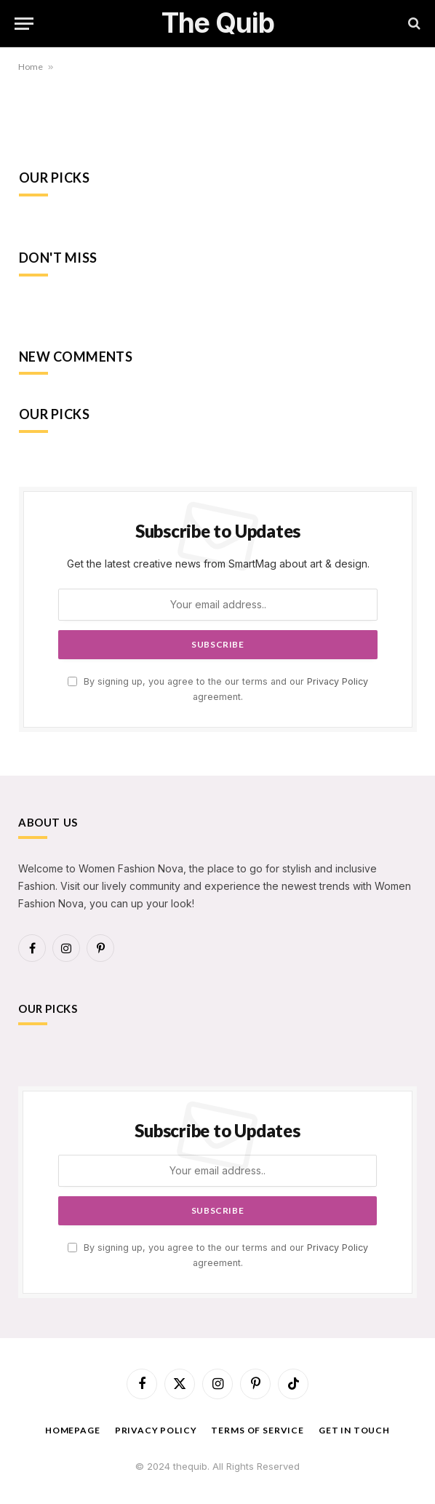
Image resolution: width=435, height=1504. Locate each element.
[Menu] (24, 23)
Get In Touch (354, 1430)
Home (30, 66)
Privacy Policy (337, 681)
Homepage (72, 1430)
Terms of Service (257, 1430)
